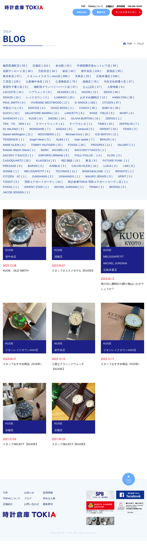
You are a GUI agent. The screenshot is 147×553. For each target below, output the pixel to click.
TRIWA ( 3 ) (97, 189)
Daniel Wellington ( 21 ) (62, 136)
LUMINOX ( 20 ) (65, 98)
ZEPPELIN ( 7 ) (13, 130)
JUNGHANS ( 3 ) (43, 178)
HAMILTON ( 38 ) (124, 98)
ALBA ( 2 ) (92, 141)
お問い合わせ (31, 516)
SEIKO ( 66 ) (113, 93)
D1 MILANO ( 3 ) (39, 130)
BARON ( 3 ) (36, 168)
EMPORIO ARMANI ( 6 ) (54, 157)
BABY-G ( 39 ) (112, 109)
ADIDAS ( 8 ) (90, 130)
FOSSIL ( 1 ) (11, 189)
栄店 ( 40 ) (69, 71)
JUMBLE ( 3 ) (58, 168)
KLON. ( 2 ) (116, 157)
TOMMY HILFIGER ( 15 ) (69, 146)
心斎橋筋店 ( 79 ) (67, 82)
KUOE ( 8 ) (36, 120)
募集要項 (48, 516)
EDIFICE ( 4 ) (37, 109)
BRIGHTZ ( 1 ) (126, 173)
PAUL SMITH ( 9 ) (14, 103)
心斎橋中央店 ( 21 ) (38, 82)
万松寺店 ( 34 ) (47, 71)
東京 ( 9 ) (92, 162)
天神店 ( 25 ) (83, 77)
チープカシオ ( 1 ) (81, 125)
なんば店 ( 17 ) (92, 87)
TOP (83, 6)
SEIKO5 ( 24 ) (12, 98)
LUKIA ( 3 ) (112, 168)
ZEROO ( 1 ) (115, 120)
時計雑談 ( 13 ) (71, 162)
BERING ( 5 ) (119, 189)
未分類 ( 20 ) (64, 66)
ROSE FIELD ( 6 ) (103, 114)
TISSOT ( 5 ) (11, 184)
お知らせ (29, 504)
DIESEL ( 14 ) (57, 120)
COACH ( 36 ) (89, 109)
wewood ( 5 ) (112, 130)
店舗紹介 (109, 6)
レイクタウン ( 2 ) (37, 98)
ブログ (28, 510)
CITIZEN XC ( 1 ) (15, 178)
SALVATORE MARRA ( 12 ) (42, 114)
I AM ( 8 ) (130, 168)
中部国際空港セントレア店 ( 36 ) (97, 66)
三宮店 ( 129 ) (11, 82)
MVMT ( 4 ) (128, 114)
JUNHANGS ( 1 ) (70, 178)
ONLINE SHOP (135, 6)
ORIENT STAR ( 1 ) (36, 189)
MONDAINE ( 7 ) (65, 130)
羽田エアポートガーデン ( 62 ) (44, 184)
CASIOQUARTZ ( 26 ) (17, 162)
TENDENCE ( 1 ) (42, 141)
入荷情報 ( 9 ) (116, 87)
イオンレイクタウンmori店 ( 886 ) (48, 77)
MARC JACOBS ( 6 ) (79, 152)
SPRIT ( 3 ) (126, 178)
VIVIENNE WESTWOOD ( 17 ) (50, 103)
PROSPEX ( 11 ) (124, 146)
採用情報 (121, 6)
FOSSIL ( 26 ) (99, 146)
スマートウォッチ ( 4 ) (50, 125)
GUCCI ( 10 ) (11, 114)
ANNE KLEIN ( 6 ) (35, 146)
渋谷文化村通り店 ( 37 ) (119, 82)
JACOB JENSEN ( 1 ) (16, 195)
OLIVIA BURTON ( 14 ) (86, 120)
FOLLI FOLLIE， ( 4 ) (89, 157)
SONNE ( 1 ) (11, 173)
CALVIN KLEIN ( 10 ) (86, 168)
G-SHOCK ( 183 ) (87, 103)
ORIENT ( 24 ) (12, 136)
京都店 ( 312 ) (41, 66)
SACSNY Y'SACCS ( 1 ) (18, 157)
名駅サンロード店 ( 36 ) (18, 71)
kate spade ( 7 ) (115, 141)
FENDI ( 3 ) (34, 136)
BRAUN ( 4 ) (11, 146)
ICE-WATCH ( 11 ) (14, 141)
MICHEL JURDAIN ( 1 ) (70, 189)
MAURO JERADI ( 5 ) (100, 178)
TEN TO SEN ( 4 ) (17, 125)
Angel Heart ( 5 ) (69, 141)
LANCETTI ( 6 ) (75, 114)
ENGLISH (81, 12)
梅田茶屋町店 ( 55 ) (15, 66)
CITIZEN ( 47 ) (113, 103)
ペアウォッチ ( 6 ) (40, 93)
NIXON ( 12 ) (90, 93)
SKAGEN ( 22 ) (67, 93)
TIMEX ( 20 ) (106, 125)
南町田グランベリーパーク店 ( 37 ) (56, 87)
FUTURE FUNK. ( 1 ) (117, 162)
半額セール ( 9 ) (13, 109)
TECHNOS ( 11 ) (67, 173)
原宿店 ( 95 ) (115, 71)
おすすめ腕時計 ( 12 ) (94, 98)
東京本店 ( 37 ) (12, 77)
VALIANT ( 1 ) (11, 152)
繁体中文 (101, 12)
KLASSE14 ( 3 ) (46, 162)
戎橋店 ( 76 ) (91, 82)
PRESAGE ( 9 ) (13, 168)
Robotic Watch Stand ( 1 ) (42, 152)
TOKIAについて (95, 6)
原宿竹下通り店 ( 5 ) (15, 87)
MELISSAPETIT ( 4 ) (37, 173)
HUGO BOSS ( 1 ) (62, 109)
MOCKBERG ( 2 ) (93, 136)
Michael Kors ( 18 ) (122, 136)
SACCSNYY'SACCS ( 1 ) (115, 152)
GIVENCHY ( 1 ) (13, 120)
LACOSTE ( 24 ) (13, 93)
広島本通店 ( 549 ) (108, 77)
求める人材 (49, 510)
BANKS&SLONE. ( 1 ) (97, 173)
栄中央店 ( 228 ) (91, 71)
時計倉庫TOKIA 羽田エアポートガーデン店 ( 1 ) (98, 184)
